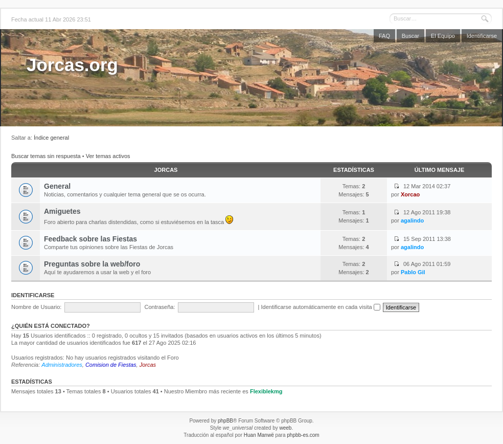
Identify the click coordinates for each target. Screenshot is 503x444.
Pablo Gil (413, 272)
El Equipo (443, 36)
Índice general (51, 138)
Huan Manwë (259, 435)
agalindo (412, 220)
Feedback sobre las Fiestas (90, 239)
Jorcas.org (72, 65)
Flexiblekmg (266, 391)
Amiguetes (62, 211)
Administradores (61, 365)
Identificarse (482, 36)
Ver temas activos (108, 156)
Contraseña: (160, 307)
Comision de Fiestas (110, 365)
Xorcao (410, 194)
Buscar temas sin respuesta (46, 156)
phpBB (225, 421)
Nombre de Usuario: (36, 307)
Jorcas (166, 170)
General (57, 186)
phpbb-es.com (303, 435)
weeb (285, 428)
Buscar (410, 36)
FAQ (384, 36)
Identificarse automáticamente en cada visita (320, 307)
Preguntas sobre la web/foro (92, 264)
